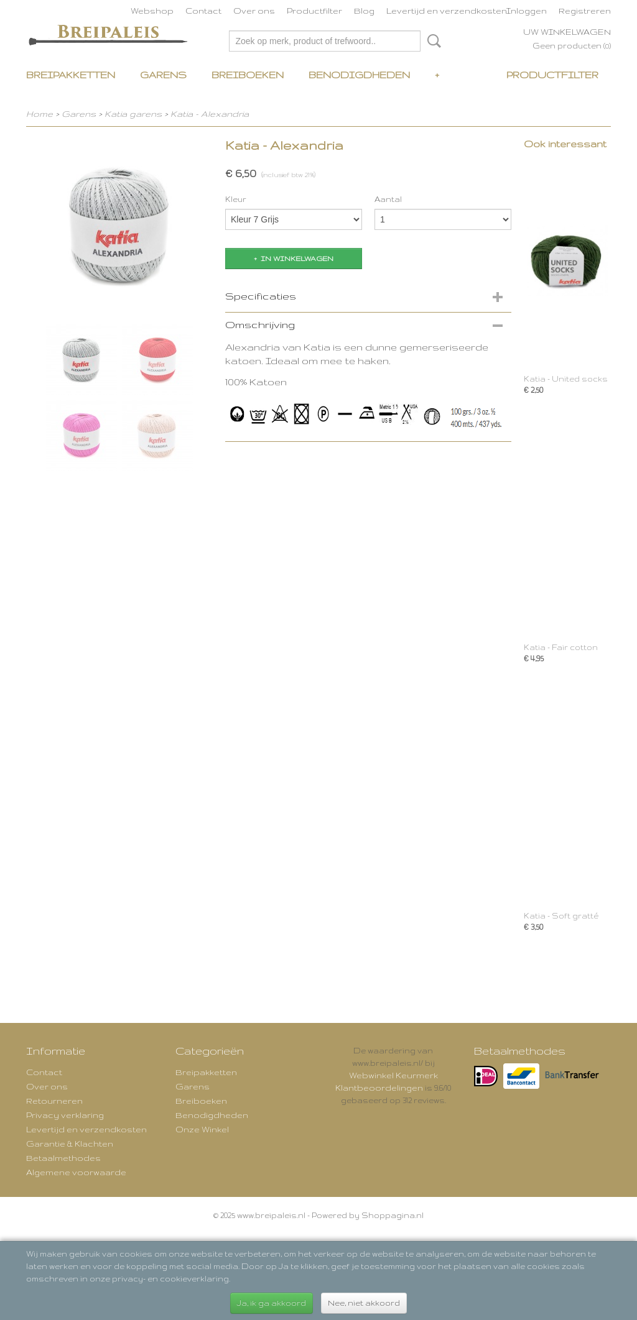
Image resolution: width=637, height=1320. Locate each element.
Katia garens (134, 114)
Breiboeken (248, 75)
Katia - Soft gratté (561, 916)
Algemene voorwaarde (76, 1172)
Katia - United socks (566, 379)
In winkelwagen (297, 258)
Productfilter (314, 10)
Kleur (235, 199)
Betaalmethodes (63, 1157)
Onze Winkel (202, 1129)
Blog (364, 10)
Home (39, 114)
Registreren (585, 10)
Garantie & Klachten (69, 1143)
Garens (163, 75)
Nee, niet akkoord (364, 1303)
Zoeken (431, 41)
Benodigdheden (359, 75)
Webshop (152, 10)
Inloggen (526, 10)
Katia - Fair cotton (561, 647)
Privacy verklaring (65, 1115)
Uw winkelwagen (567, 31)
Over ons (254, 10)
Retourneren (54, 1100)
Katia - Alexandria (209, 114)
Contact (203, 10)
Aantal (388, 199)
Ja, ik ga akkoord (271, 1303)
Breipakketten (70, 75)
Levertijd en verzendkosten (446, 10)
